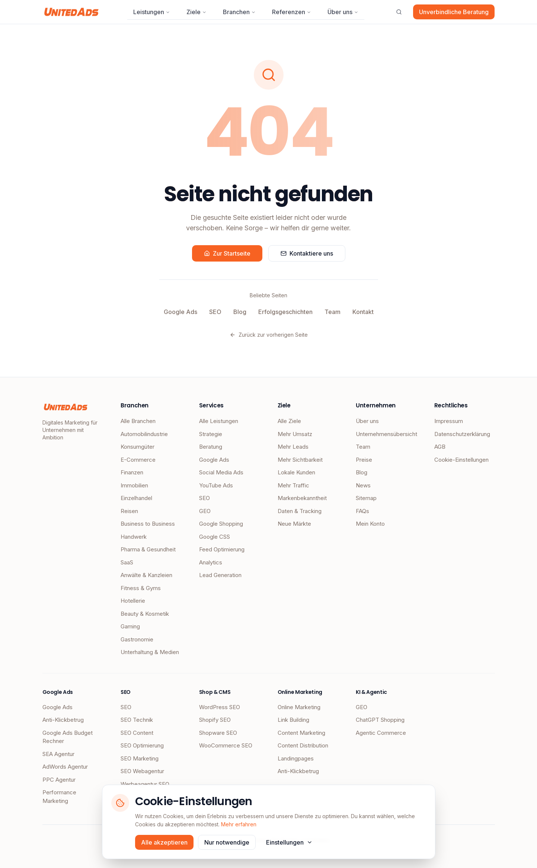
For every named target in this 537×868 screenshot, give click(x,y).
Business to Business (148, 523)
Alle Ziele (289, 421)
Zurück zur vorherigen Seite (269, 334)
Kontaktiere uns (307, 253)
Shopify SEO (215, 719)
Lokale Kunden (296, 472)
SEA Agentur (58, 754)
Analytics (210, 562)
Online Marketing (299, 707)
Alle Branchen (138, 421)
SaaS (127, 562)
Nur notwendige (226, 842)
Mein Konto (370, 523)
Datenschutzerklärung (462, 434)
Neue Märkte (294, 523)
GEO (205, 511)
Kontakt (363, 312)
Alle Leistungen (218, 421)
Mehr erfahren (238, 824)
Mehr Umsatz (295, 434)
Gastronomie (137, 639)
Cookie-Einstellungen (461, 459)
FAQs (362, 511)
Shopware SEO (218, 732)
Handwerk (134, 536)
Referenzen (291, 12)
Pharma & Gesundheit (148, 549)
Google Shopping (221, 523)
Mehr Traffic (293, 485)
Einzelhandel (136, 498)
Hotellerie (133, 600)
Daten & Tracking (300, 511)
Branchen (239, 12)
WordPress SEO (219, 707)
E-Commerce (138, 459)
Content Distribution (303, 745)
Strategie (210, 434)
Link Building (293, 719)
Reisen (129, 511)
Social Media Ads (221, 472)
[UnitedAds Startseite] (71, 11)
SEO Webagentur (142, 771)
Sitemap (366, 498)
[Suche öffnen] (399, 12)
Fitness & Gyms (141, 588)
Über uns (342, 12)
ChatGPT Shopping (380, 719)
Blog (239, 312)
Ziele (196, 12)
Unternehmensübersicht (386, 434)
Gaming (130, 626)
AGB (439, 446)
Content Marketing (301, 732)
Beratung (210, 446)
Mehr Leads (293, 446)
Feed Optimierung (221, 549)
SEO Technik (137, 719)
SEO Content (137, 732)
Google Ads (180, 312)
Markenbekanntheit (302, 498)
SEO (215, 312)
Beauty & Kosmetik (145, 613)
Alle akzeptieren (164, 842)
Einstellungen (289, 842)
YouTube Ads (216, 485)
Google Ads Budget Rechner (67, 737)
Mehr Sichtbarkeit (300, 459)
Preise (364, 459)
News (363, 485)
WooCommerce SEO (225, 745)
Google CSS (214, 536)
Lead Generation (220, 575)
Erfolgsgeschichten (285, 312)
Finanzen (132, 472)
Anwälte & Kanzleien (146, 575)
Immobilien (134, 485)
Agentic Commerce (381, 732)
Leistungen (151, 12)
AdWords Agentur (65, 766)
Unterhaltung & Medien (150, 652)
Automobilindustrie (144, 434)
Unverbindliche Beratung (454, 12)
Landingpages (296, 758)
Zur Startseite (227, 253)
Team (333, 312)
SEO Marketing (140, 758)
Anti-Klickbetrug (63, 719)
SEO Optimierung (142, 745)
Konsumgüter (137, 446)
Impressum (448, 421)
